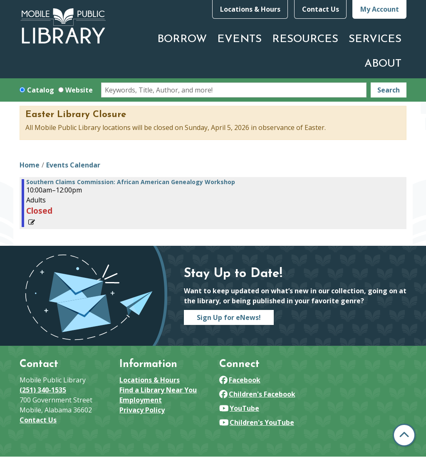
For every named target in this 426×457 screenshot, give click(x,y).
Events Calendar (73, 165)
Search (388, 90)
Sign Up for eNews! (229, 317)
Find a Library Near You (158, 390)
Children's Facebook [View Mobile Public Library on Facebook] (257, 394)
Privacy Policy (142, 410)
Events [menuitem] (239, 39)
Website (79, 90)
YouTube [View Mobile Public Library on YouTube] (239, 408)
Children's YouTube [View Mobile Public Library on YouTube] (256, 422)
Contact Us (320, 9)
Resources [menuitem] (305, 39)
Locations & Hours (250, 9)
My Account (379, 9)
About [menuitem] (382, 64)
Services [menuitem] (375, 39)
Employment (140, 400)
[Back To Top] (404, 435)
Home (30, 165)
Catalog (40, 90)
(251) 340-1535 (43, 390)
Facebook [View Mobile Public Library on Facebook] (239, 380)
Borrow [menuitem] (182, 39)
